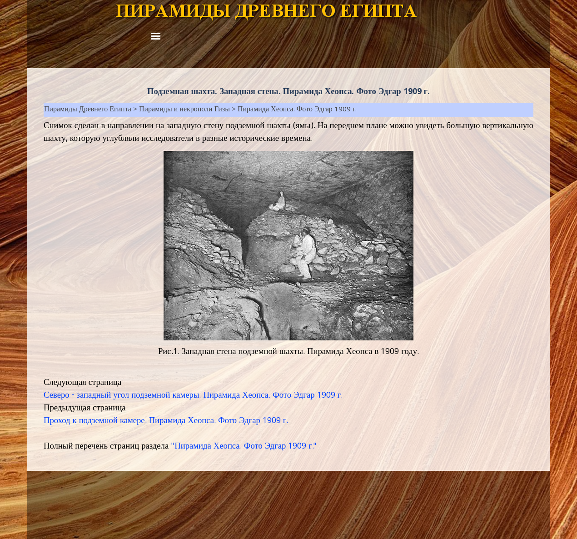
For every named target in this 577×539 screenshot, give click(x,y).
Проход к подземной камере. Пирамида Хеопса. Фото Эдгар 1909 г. (166, 421)
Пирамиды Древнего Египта (87, 110)
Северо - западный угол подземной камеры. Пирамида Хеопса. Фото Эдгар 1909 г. (193, 396)
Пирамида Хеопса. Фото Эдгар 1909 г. (297, 110)
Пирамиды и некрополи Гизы (184, 110)
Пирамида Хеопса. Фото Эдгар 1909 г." (245, 447)
